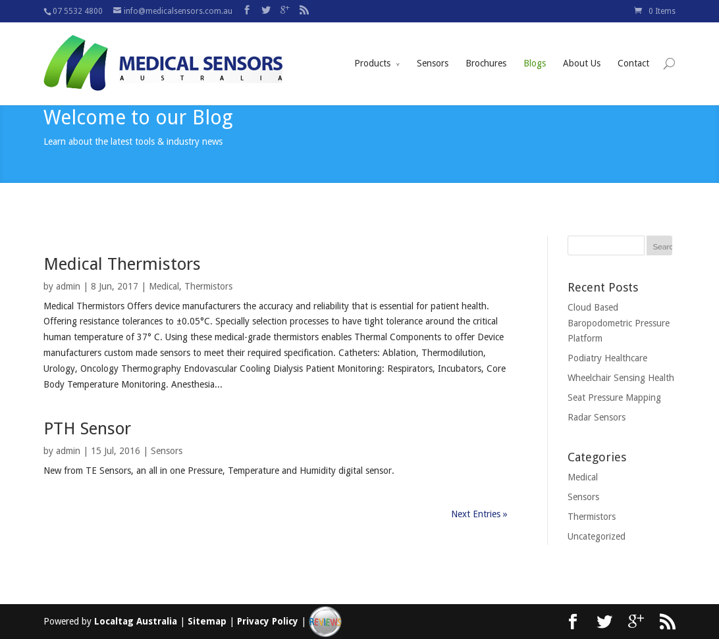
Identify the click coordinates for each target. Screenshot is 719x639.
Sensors (432, 48)
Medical (164, 286)
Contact (633, 48)
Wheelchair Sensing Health (621, 377)
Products (372, 48)
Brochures (486, 48)
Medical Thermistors (122, 264)
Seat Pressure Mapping (614, 397)
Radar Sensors (597, 417)
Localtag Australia (135, 621)
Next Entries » (479, 514)
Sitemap (207, 621)
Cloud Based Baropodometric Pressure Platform (619, 323)
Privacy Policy (267, 621)
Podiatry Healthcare (607, 358)
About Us (581, 48)
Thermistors (208, 286)
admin (68, 286)
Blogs (534, 48)
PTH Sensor (87, 428)
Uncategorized (597, 536)
